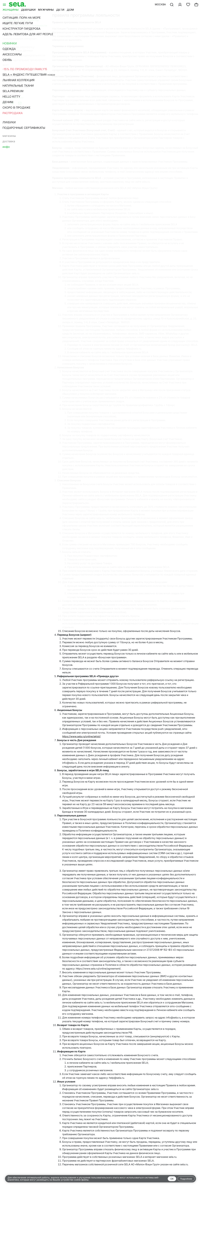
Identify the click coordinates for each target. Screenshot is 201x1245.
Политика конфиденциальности (24, 55)
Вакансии (10, 76)
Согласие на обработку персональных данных (18, 48)
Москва (160, 4)
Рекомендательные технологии (24, 60)
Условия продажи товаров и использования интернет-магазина (22, 38)
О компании (12, 81)
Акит (6, 65)
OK (172, 1178)
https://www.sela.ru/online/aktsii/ (81, 736)
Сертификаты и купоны (18, 30)
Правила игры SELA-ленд (19, 69)
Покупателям (13, 14)
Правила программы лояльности (25, 25)
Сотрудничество (16, 87)
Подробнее (186, 1178)
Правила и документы (21, 20)
